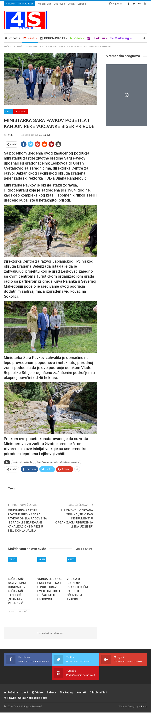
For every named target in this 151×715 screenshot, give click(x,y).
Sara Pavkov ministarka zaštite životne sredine (58, 462)
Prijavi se (115, 3)
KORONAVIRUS (52, 38)
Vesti (29, 38)
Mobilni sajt (44, 3)
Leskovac (59, 3)
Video (76, 38)
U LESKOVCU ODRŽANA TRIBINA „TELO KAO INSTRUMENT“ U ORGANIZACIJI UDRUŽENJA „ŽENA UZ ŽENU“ (74, 518)
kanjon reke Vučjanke (22, 462)
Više (113, 38)
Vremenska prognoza (123, 56)
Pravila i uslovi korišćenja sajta (25, 697)
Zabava (51, 692)
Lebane (82, 3)
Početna (12, 38)
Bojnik (71, 3)
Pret (12, 611)
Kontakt (81, 692)
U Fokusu (96, 38)
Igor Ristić (141, 706)
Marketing (66, 692)
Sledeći (24, 611)
